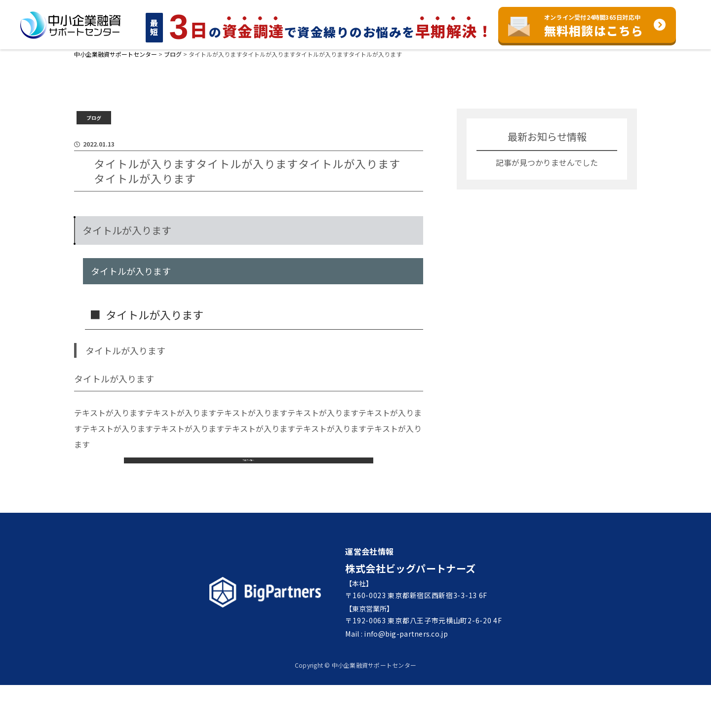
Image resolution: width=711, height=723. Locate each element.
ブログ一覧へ (248, 489)
